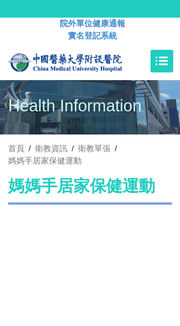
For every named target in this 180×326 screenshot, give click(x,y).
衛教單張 (94, 148)
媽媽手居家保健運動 (45, 160)
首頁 (16, 148)
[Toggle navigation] (162, 61)
